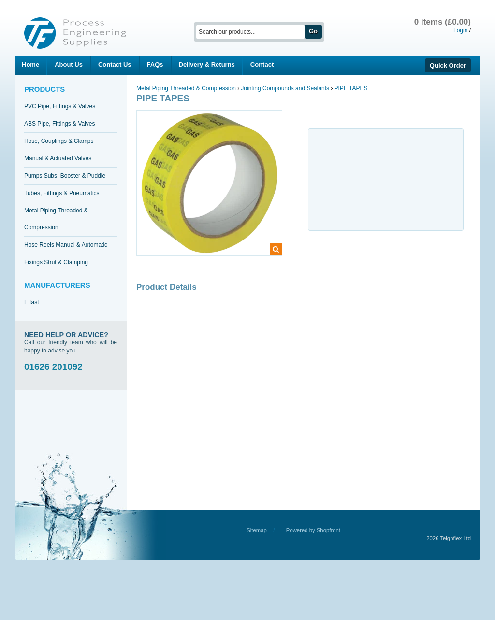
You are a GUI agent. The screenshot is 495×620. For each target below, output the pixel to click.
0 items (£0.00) (442, 22)
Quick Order (448, 65)
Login (460, 30)
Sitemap (257, 530)
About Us (69, 64)
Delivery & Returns (207, 64)
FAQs (155, 64)
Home (30, 64)
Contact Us (114, 64)
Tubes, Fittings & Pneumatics (62, 193)
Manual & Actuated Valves (57, 158)
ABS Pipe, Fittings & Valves (59, 123)
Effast (31, 302)
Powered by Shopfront (313, 530)
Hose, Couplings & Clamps (58, 141)
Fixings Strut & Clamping (56, 262)
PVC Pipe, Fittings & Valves (59, 106)
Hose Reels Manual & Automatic (65, 244)
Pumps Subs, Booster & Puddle (64, 175)
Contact (262, 64)
